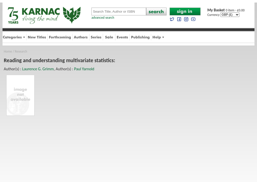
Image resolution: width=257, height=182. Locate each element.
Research (21, 51)
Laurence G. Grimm (38, 68)
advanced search (102, 17)
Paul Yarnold (84, 68)
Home (8, 51)
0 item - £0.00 (226, 10)
